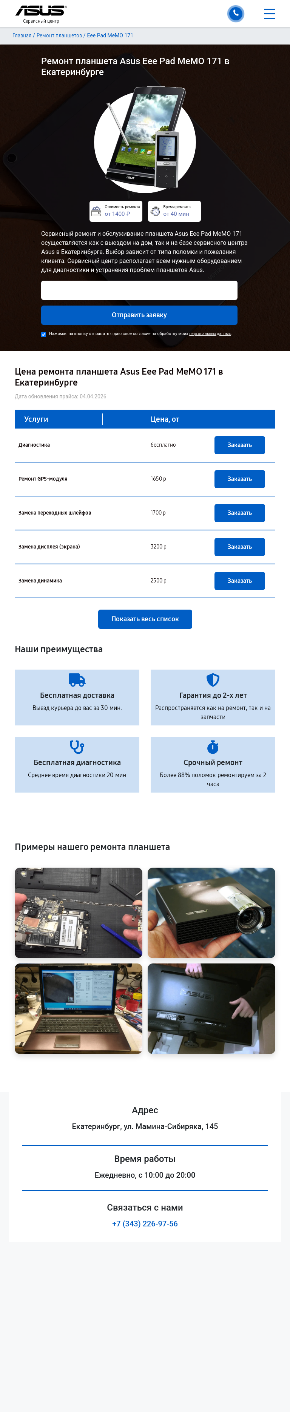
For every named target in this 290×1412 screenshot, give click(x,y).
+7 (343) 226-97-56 (145, 1223)
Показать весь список (145, 619)
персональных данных (210, 333)
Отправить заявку (139, 315)
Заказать (240, 445)
